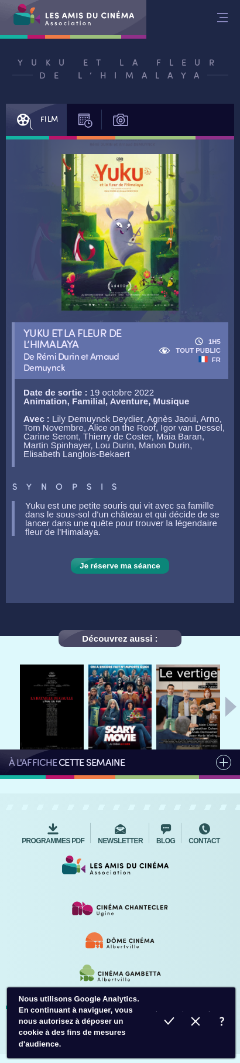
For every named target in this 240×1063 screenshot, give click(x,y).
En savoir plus (222, 1023)
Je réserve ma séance (120, 565)
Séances (87, 119)
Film (35, 119)
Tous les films (120, 762)
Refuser (196, 1023)
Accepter (169, 1023)
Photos (122, 119)
